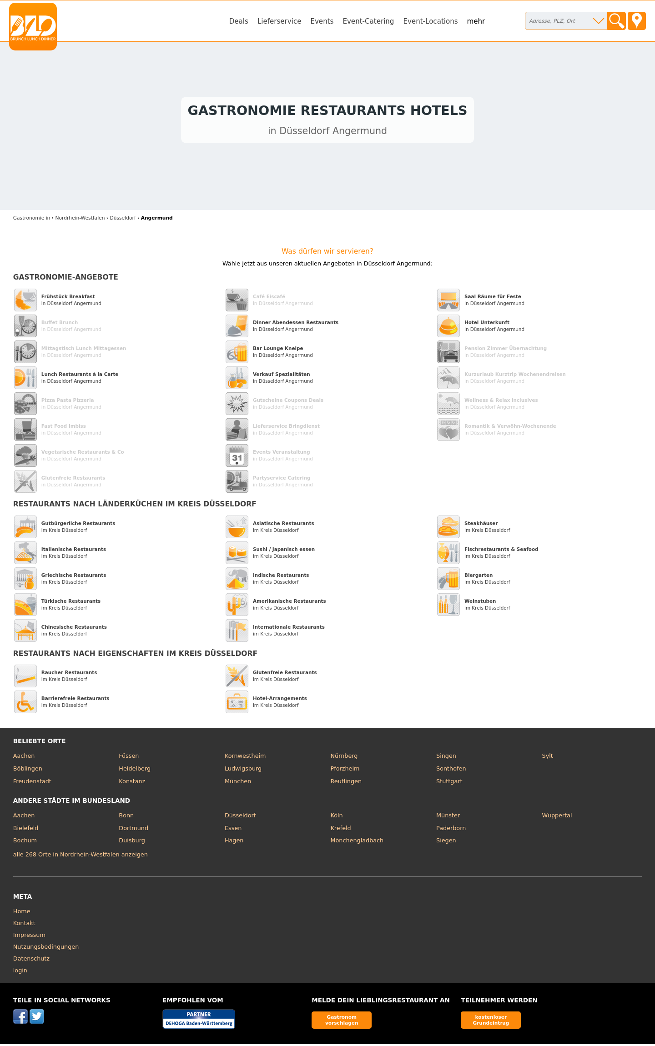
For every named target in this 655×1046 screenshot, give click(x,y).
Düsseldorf (240, 817)
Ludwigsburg (243, 770)
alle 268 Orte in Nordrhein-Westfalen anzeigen (80, 856)
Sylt (547, 758)
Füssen (129, 758)
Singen (446, 758)
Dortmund (133, 829)
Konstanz (132, 783)
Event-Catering (368, 21)
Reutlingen (346, 783)
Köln (336, 817)
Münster (448, 817)
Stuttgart (449, 783)
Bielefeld (26, 829)
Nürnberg (344, 758)
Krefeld (340, 829)
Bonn (126, 817)
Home (21, 913)
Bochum (25, 842)
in (31, 220)
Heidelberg (135, 770)
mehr (476, 21)
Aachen (24, 758)
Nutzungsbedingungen (46, 948)
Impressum (29, 936)
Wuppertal (557, 817)
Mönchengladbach (356, 842)
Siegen (446, 842)
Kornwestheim (245, 758)
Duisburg (132, 842)
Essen (233, 829)
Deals (238, 21)
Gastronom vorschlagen (341, 1022)
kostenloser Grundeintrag (491, 1022)
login (20, 972)
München (238, 783)
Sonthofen (451, 770)
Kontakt (24, 924)
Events (321, 21)
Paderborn (451, 829)
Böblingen (27, 770)
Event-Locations (430, 21)
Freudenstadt (32, 783)
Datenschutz (31, 960)
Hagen (234, 842)
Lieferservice (279, 21)
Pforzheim (344, 770)
